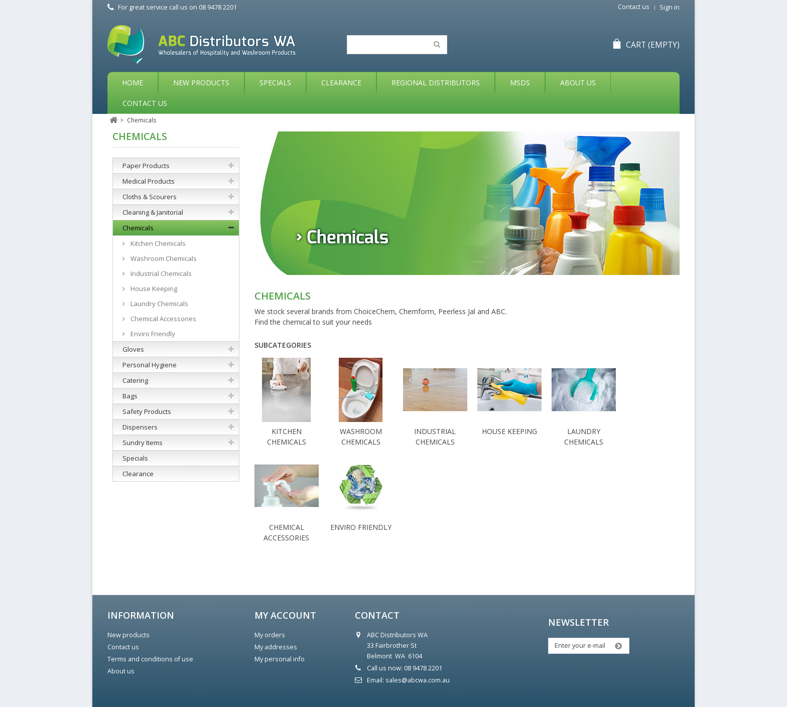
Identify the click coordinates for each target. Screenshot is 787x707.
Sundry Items (142, 442)
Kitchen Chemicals (157, 243)
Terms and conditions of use (150, 659)
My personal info (279, 659)
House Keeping (509, 431)
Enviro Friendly (360, 527)
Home (132, 82)
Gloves (133, 349)
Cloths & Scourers (149, 196)
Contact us (633, 7)
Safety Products (146, 411)
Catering (135, 380)
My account (285, 615)
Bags (130, 395)
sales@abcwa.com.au (417, 680)
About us (121, 671)
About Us (578, 82)
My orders (269, 635)
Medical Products (148, 181)
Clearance (341, 82)
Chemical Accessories (162, 318)
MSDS (520, 82)
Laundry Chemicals (158, 303)
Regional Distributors (435, 82)
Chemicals (138, 227)
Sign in (670, 7)
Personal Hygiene (149, 364)
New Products (201, 82)
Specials (275, 82)
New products (128, 635)
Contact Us (144, 103)
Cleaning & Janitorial (152, 212)
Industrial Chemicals (160, 273)
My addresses (275, 647)
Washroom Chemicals (163, 258)
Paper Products (146, 165)
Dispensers (140, 427)
